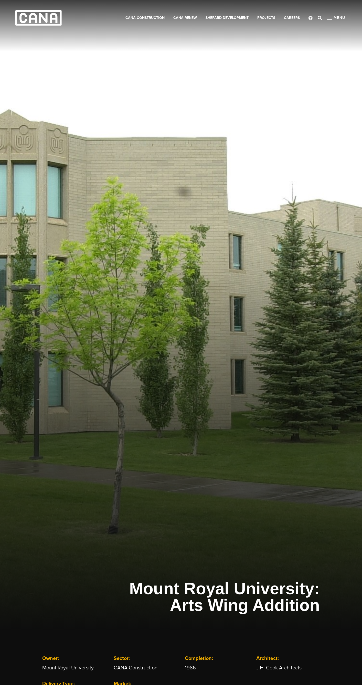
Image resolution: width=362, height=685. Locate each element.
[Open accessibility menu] (310, 18)
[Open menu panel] (336, 18)
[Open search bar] (319, 18)
